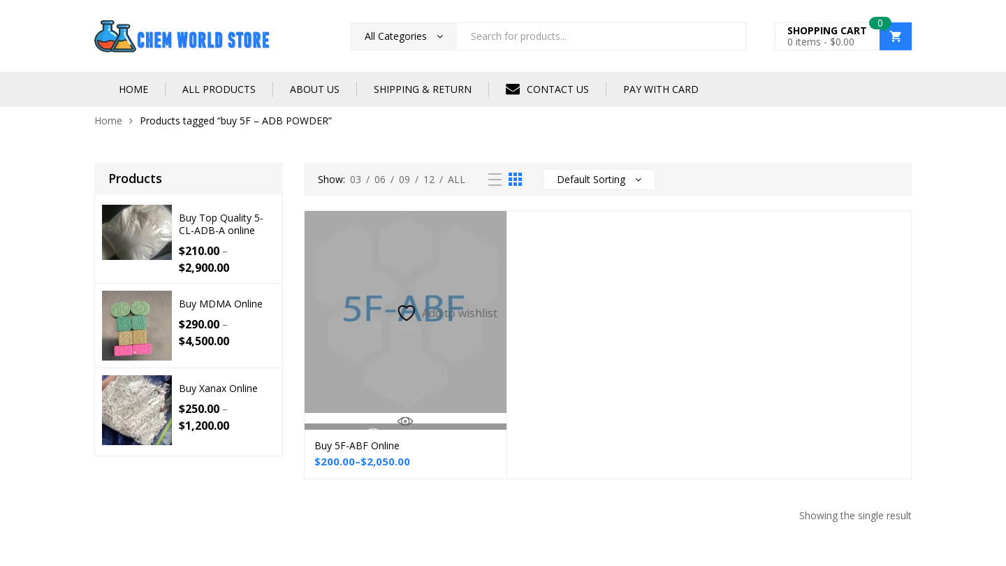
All (456, 179)
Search (731, 36)
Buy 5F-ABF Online (357, 445)
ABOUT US (315, 89)
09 (404, 179)
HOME (133, 89)
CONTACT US (547, 88)
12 (429, 179)
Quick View (406, 421)
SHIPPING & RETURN (423, 89)
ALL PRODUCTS (219, 89)
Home (108, 120)
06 (380, 179)
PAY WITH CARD (661, 89)
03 (355, 179)
